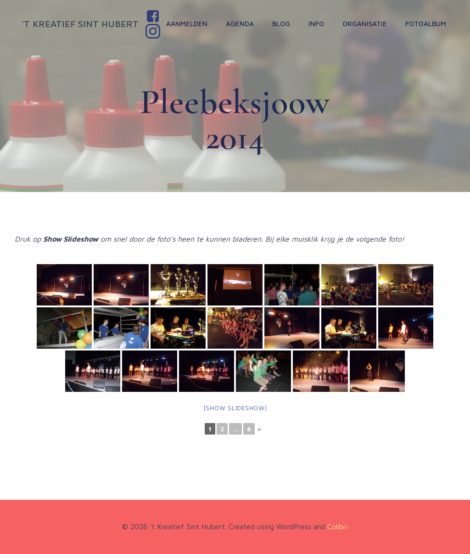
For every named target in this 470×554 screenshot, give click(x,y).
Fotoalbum (425, 24)
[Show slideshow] (235, 408)
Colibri (337, 526)
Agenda (240, 24)
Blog (281, 24)
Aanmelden (186, 24)
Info (316, 24)
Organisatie (364, 24)
